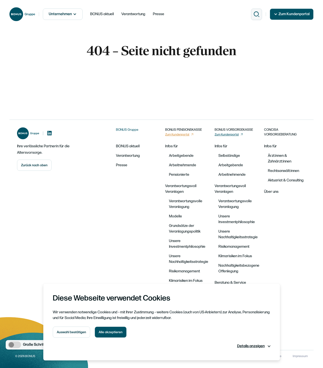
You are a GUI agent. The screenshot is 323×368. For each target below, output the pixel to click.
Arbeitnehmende (182, 165)
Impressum (300, 356)
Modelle (175, 216)
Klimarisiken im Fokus (186, 280)
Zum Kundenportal (292, 14)
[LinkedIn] (49, 133)
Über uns (271, 191)
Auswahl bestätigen (71, 332)
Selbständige (229, 155)
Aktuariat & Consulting (286, 180)
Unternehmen (63, 14)
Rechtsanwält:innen (283, 171)
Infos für (171, 146)
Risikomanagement (184, 271)
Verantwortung (133, 14)
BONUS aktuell (102, 14)
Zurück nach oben (34, 165)
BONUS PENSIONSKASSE (183, 130)
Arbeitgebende (181, 155)
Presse (158, 14)
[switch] (14, 344)
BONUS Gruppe (127, 130)
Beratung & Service (230, 282)
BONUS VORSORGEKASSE (234, 130)
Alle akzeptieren (111, 332)
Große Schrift (34, 344)
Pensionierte (179, 174)
